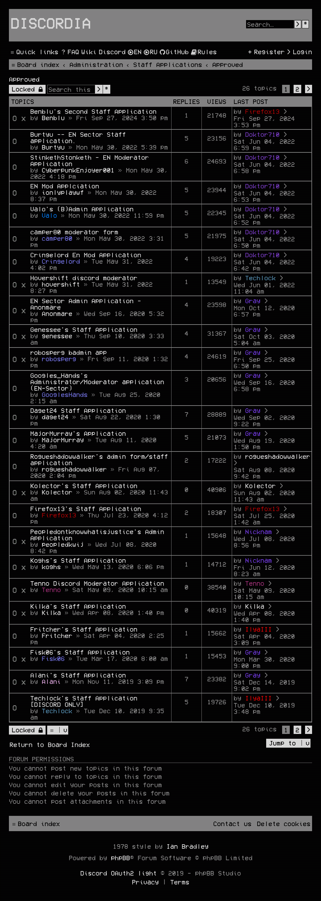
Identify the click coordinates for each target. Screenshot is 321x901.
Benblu (53, 118)
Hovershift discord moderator (83, 278)
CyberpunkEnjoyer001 (78, 170)
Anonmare (57, 313)
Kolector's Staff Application (83, 485)
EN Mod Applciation (64, 186)
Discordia (51, 22)
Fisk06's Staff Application (80, 652)
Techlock (260, 278)
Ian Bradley (187, 846)
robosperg (59, 359)
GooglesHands (65, 394)
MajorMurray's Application (78, 433)
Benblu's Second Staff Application (93, 111)
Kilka (51, 612)
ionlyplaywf (63, 192)
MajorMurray (63, 440)
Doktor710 (262, 134)
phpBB (120, 858)
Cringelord (61, 261)
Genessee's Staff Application (83, 329)
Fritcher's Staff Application (83, 629)
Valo (49, 215)
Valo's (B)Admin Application (82, 209)
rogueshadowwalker (74, 469)
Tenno (51, 589)
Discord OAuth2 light (118, 873)
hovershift (61, 284)
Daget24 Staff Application (78, 410)
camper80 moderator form (74, 232)
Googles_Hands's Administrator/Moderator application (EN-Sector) (97, 381)
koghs (51, 566)
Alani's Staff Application (78, 675)
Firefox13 (262, 111)
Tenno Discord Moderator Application (97, 583)
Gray (252, 301)
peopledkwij (63, 544)
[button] (308, 89)
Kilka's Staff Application (78, 606)
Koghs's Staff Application (78, 560)
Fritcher (57, 635)
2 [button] (297, 89)
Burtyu (53, 147)
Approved (24, 79)
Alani (51, 681)
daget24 (55, 417)
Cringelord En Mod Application (85, 255)
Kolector (57, 492)
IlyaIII (258, 629)
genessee (57, 336)
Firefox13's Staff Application (85, 508)
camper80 (57, 238)
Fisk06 (53, 658)
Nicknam (258, 531)
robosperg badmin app (68, 352)
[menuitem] (69, 52)
